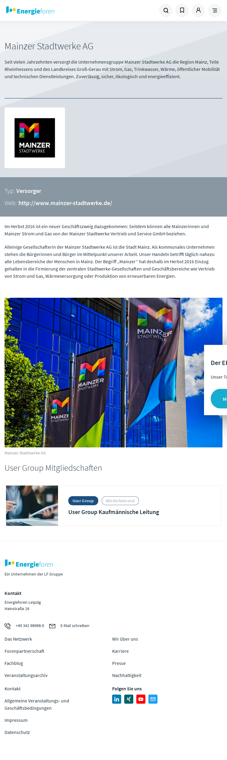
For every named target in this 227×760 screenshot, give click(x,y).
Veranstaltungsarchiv (26, 675)
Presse (119, 663)
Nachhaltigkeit (126, 675)
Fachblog (14, 663)
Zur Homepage (57, 10)
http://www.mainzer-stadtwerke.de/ (65, 203)
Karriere (120, 651)
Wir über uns (125, 639)
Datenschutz (17, 732)
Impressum (16, 720)
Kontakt (13, 688)
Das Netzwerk (18, 639)
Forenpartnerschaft (24, 651)
